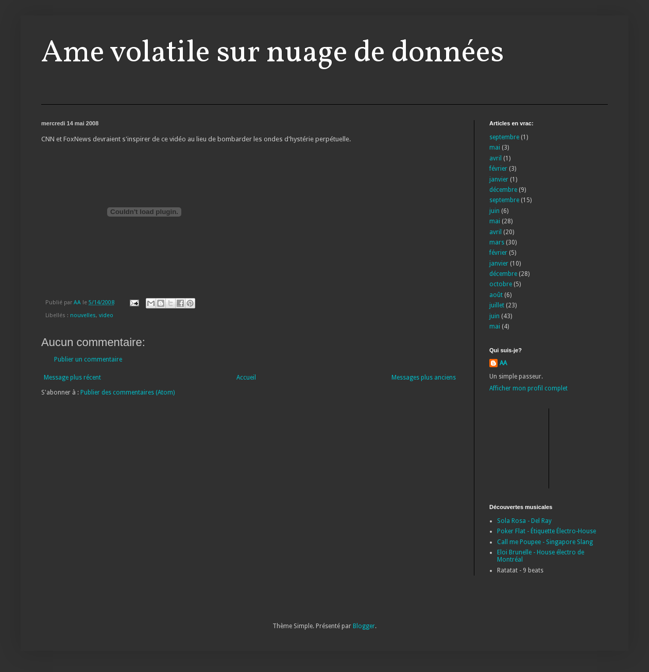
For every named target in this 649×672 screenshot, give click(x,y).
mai (494, 147)
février (498, 168)
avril (495, 158)
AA (503, 363)
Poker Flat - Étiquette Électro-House (546, 531)
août (496, 295)
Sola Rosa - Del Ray (524, 521)
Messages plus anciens (423, 377)
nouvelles (83, 315)
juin (494, 211)
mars (496, 242)
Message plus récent (72, 377)
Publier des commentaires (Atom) (127, 392)
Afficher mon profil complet (528, 388)
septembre (504, 137)
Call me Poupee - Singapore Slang (545, 542)
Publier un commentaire (88, 359)
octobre (500, 284)
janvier (498, 179)
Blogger (364, 626)
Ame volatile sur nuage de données (272, 53)
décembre (503, 189)
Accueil (246, 377)
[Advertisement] (535, 447)
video (106, 315)
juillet (496, 305)
